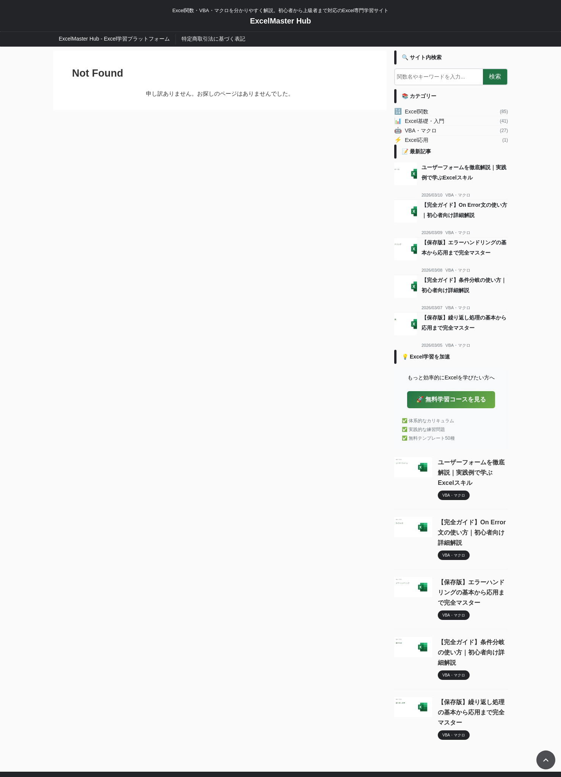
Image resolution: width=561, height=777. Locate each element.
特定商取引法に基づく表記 (213, 39)
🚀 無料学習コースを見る (451, 399)
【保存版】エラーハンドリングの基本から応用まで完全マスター (472, 572)
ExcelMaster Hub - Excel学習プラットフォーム (114, 39)
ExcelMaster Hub (280, 21)
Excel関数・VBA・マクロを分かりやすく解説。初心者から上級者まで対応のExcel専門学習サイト (281, 741)
